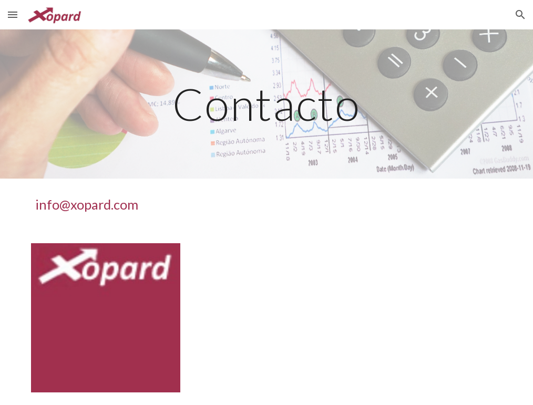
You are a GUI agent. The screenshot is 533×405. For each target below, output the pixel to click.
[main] (266, 103)
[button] (12, 14)
